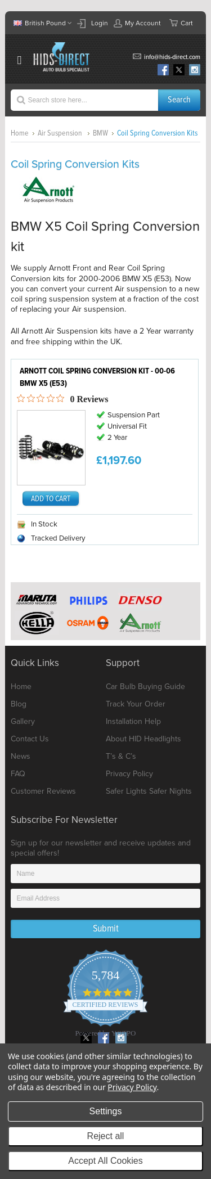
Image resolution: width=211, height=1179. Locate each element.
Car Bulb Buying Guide (145, 686)
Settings (105, 1111)
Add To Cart (50, 499)
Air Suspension (61, 133)
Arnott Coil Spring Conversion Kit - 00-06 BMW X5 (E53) (97, 378)
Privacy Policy (129, 773)
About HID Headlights (143, 739)
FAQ (18, 773)
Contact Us (30, 739)
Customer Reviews (43, 791)
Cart (181, 22)
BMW (100, 133)
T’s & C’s (121, 756)
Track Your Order (135, 704)
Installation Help (133, 721)
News (20, 756)
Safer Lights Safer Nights (149, 791)
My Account (137, 23)
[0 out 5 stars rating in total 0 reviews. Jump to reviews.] (62, 398)
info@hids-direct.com (172, 57)
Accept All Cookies (105, 1161)
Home (20, 133)
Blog (18, 704)
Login (99, 23)
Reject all (105, 1136)
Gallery (23, 721)
